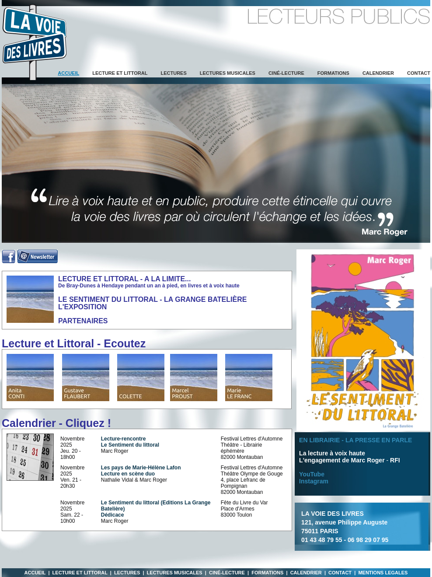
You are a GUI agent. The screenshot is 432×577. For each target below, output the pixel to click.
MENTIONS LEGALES (383, 572)
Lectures (173, 73)
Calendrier (378, 73)
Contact (418, 73)
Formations (333, 73)
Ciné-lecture (286, 73)
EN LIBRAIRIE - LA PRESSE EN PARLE (355, 440)
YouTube (311, 474)
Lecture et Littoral (119, 73)
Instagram (313, 481)
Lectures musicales (227, 73)
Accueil (35, 572)
